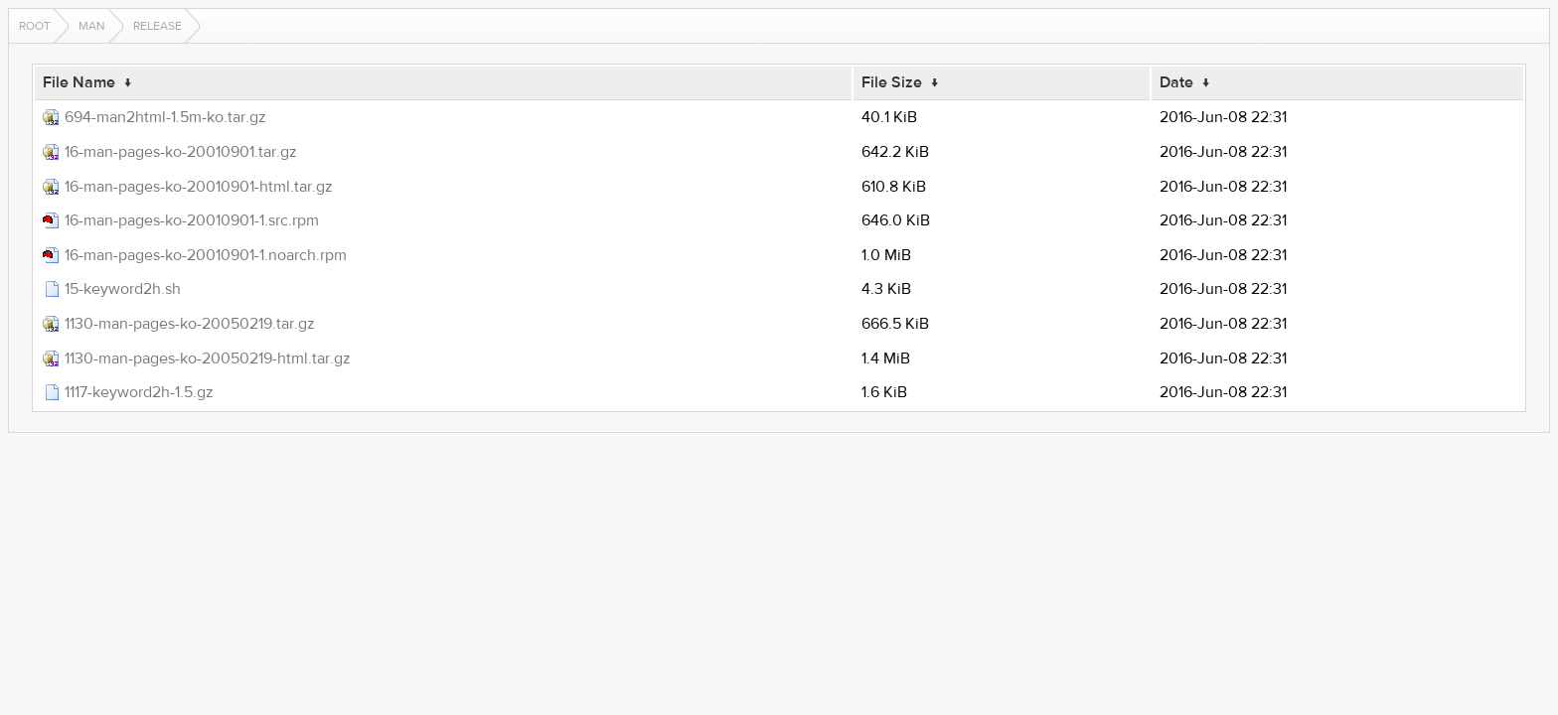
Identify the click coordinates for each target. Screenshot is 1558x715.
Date (1176, 82)
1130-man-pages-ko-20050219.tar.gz (190, 324)
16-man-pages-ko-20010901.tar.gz (181, 152)
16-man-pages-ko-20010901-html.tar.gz (199, 187)
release (157, 26)
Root (35, 26)
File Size (891, 82)
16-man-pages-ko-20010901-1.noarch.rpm (206, 255)
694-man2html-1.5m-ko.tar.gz (165, 117)
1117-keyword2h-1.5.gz (139, 392)
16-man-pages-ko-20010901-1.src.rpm (192, 220)
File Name (79, 82)
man (91, 26)
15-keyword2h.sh (123, 289)
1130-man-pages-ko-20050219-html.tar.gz (208, 358)
